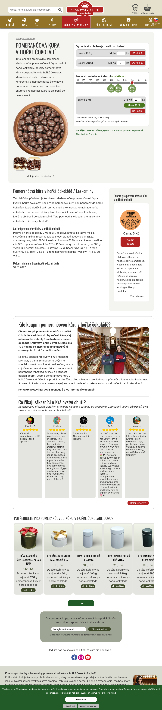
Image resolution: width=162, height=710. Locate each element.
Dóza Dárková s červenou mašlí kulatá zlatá (29, 559)
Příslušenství (104, 25)
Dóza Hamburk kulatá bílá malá (88, 558)
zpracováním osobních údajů (98, 635)
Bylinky (52, 25)
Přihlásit (135, 13)
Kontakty (150, 25)
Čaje (37, 25)
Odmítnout (70, 706)
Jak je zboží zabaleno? (40, 176)
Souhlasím (81, 699)
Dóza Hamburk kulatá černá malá (148, 558)
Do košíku (28, 590)
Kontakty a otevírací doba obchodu (39, 389)
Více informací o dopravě (79, 389)
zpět (81, 603)
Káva (24, 25)
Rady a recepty (128, 25)
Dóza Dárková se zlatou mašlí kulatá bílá (58, 558)
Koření (10, 25)
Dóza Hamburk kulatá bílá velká (118, 558)
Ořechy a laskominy (76, 25)
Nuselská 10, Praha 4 (86, 134)
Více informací (137, 296)
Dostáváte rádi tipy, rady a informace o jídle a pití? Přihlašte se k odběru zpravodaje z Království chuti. (81, 620)
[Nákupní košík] (147, 9)
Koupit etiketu (130, 241)
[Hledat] (60, 10)
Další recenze (138, 503)
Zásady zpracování (88, 706)
